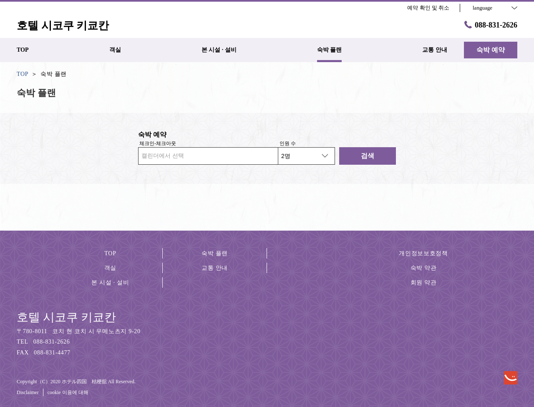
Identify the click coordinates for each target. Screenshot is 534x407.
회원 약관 (424, 282)
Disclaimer (28, 392)
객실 (110, 268)
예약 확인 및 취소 (428, 8)
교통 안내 (215, 268)
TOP (110, 253)
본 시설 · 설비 (110, 282)
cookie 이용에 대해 (68, 392)
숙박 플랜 (215, 253)
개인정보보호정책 (423, 253)
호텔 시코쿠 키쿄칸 (66, 317)
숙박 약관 (424, 268)
